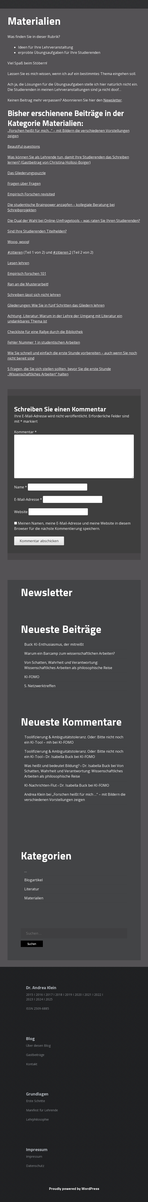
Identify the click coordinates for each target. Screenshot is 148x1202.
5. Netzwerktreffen (39, 685)
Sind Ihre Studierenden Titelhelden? (37, 231)
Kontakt (31, 1064)
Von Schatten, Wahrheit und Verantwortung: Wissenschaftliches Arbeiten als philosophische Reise (73, 771)
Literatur (31, 889)
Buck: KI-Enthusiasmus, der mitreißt (54, 644)
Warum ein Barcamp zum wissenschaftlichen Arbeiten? (69, 653)
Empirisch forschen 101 (27, 273)
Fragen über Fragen (24, 183)
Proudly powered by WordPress (74, 1188)
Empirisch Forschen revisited (31, 194)
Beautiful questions (24, 146)
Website (21, 511)
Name (20, 487)
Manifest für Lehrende (42, 1110)
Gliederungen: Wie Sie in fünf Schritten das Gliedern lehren (56, 305)
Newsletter (112, 100)
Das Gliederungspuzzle (27, 173)
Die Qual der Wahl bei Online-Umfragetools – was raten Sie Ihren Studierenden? (74, 220)
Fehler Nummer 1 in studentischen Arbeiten (44, 342)
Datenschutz (35, 1166)
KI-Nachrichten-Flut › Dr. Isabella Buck (55, 785)
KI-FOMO (31, 676)
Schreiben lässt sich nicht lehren (34, 294)
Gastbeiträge (35, 1055)
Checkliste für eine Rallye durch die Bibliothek (45, 331)
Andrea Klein (34, 794)
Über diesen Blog (38, 1045)
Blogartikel (33, 880)
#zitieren (15, 252)
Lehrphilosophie (37, 1119)
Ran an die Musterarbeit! (28, 284)
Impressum (34, 1156)
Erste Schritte (35, 1101)
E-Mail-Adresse (28, 499)
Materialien (33, 898)
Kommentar (25, 431)
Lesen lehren (18, 263)
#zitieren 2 (62, 252)
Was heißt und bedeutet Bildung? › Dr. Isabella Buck (67, 765)
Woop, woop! (18, 241)
